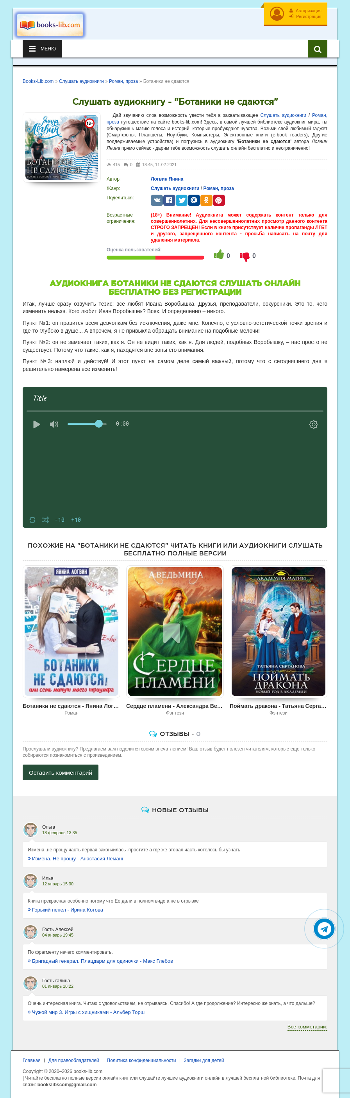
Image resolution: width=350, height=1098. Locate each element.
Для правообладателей (73, 1060)
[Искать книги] (317, 48)
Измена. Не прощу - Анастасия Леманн (76, 859)
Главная (32, 1060)
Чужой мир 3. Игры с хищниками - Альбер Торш (86, 1012)
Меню (42, 49)
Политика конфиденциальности (141, 1060)
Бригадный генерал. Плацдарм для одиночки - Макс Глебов (100, 961)
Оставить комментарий (60, 772)
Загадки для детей (204, 1060)
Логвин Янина (167, 179)
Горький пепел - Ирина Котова (65, 910)
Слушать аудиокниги (283, 115)
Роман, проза (218, 188)
